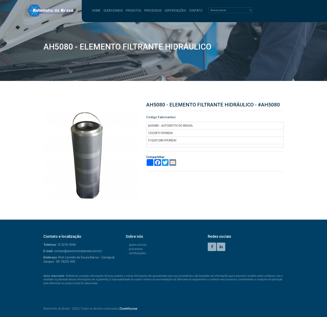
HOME (96, 10)
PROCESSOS (153, 10)
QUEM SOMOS (113, 10)
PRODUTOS (133, 10)
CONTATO (195, 10)
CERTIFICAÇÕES (175, 10)
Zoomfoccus (128, 308)
